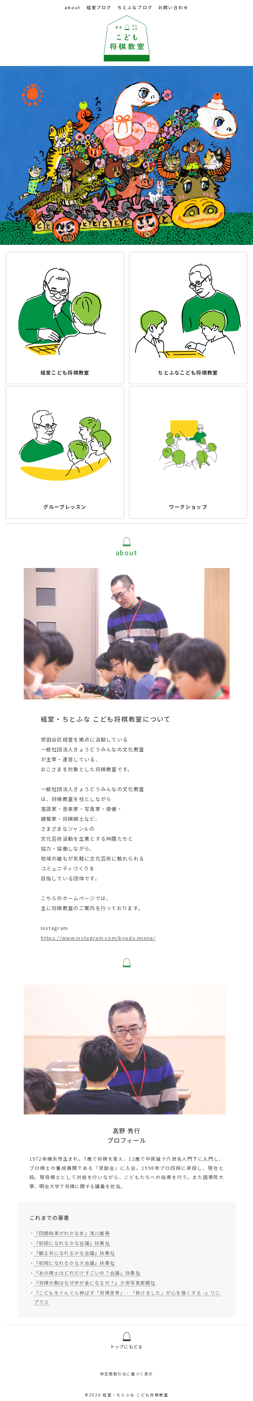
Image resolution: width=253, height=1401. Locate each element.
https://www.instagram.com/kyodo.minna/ (98, 941)
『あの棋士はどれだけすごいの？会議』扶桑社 (87, 1278)
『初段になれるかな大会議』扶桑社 (74, 1268)
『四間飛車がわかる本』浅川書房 (72, 1238)
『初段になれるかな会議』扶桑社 (72, 1248)
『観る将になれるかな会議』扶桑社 (74, 1258)
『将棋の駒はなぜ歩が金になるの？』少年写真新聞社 (95, 1288)
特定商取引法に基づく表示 (126, 1375)
